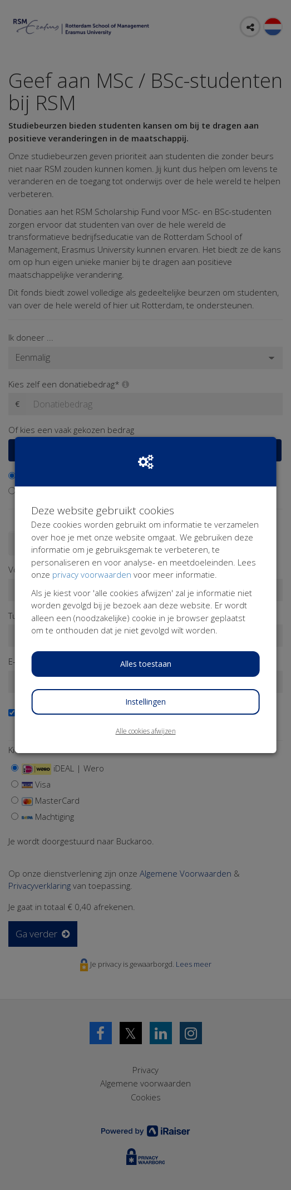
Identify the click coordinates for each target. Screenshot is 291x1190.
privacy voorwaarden (91, 574)
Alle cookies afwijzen (146, 731)
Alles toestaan (145, 663)
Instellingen (145, 701)
